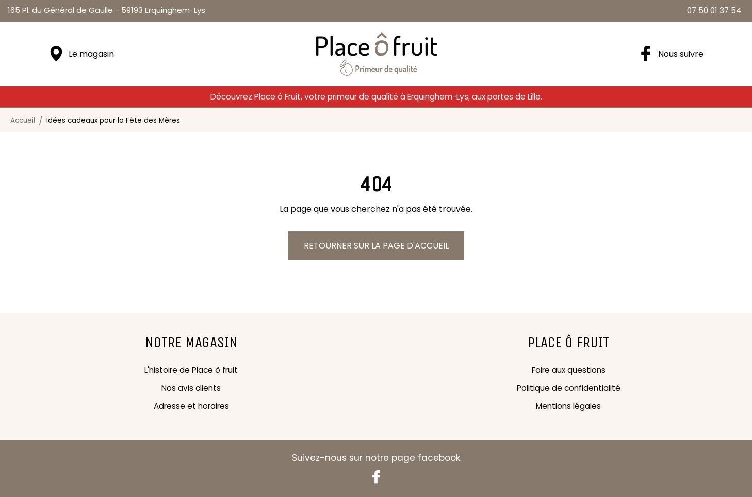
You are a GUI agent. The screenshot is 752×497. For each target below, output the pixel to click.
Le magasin (91, 54)
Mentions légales (568, 406)
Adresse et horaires (191, 406)
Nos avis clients (191, 388)
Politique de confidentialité (568, 388)
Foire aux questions (569, 370)
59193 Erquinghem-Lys (106, 10)
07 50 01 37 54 (714, 10)
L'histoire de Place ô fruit (191, 370)
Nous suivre (681, 54)
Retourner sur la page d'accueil (376, 246)
